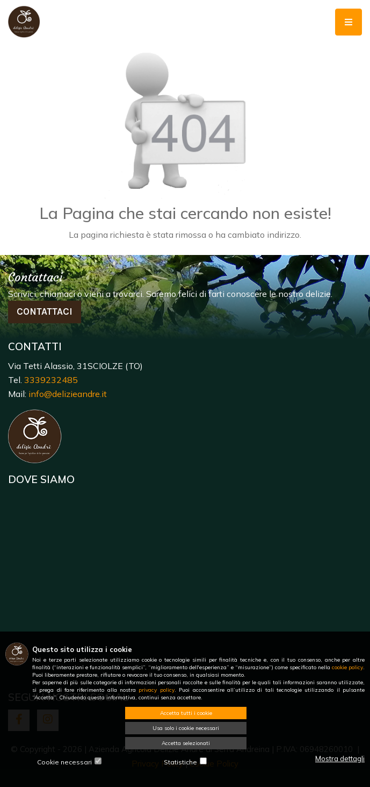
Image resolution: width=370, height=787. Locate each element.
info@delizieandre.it (67, 393)
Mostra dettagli (340, 758)
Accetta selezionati (186, 743)
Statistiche (180, 762)
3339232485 (51, 379)
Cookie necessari (64, 762)
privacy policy (156, 689)
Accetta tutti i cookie (186, 713)
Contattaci (44, 311)
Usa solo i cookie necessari (186, 728)
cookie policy (347, 667)
